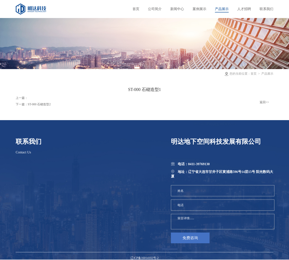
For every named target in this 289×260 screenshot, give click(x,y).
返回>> (264, 102)
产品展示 (267, 73)
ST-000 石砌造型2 (39, 104)
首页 (254, 73)
